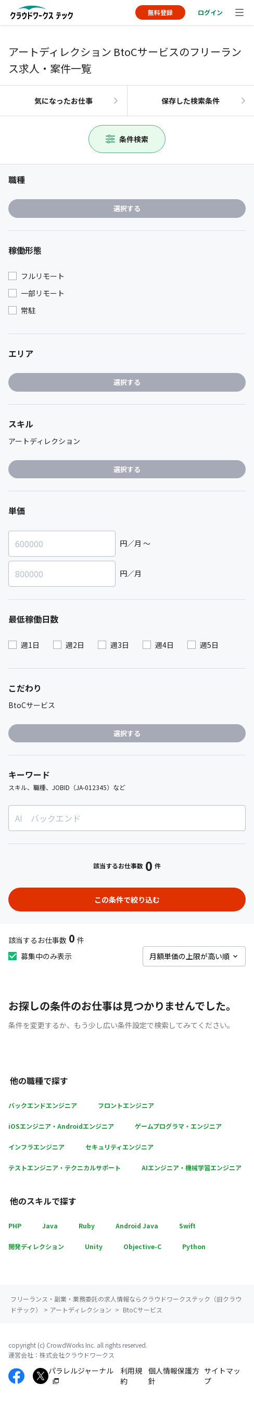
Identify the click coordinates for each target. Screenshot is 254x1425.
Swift (187, 1225)
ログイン (210, 12)
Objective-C (142, 1246)
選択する (127, 208)
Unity (94, 1246)
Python (194, 1246)
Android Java (137, 1225)
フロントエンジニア (126, 1105)
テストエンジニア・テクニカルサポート (64, 1167)
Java (50, 1225)
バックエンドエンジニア (42, 1105)
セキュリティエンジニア (119, 1146)
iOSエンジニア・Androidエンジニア (61, 1126)
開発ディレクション (36, 1246)
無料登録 (160, 12)
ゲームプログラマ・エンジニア (178, 1126)
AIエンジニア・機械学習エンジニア (192, 1167)
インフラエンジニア (36, 1146)
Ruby (87, 1225)
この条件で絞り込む (127, 899)
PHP (14, 1225)
